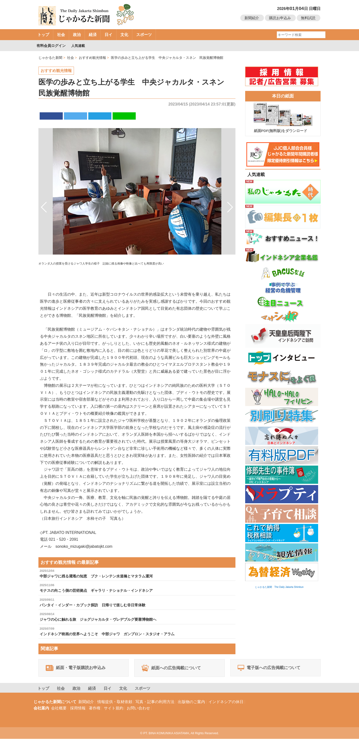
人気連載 (79, 46)
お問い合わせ (138, 711)
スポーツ (144, 35)
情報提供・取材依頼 (114, 705)
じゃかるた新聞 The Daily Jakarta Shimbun (279, 587)
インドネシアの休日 (225, 705)
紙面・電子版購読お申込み (78, 670)
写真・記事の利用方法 (154, 705)
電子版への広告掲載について (272, 670)
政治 (77, 35)
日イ (108, 35)
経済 (93, 35)
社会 (61, 35)
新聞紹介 (251, 18)
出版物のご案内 (191, 705)
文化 (124, 35)
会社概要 (59, 711)
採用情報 (78, 711)
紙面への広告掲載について (174, 669)
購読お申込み (280, 18)
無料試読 (308, 18)
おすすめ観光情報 (56, 71)
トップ (43, 35)
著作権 (94, 711)
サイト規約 (113, 711)
